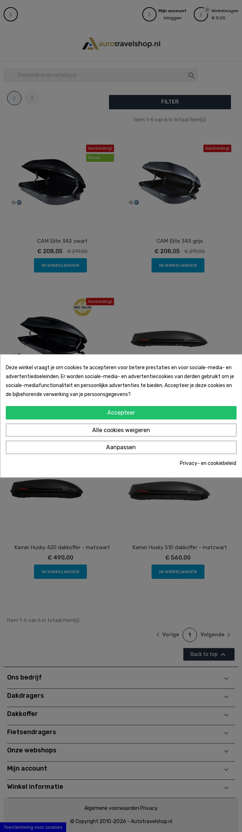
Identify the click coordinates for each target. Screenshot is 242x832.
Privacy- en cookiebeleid (208, 463)
